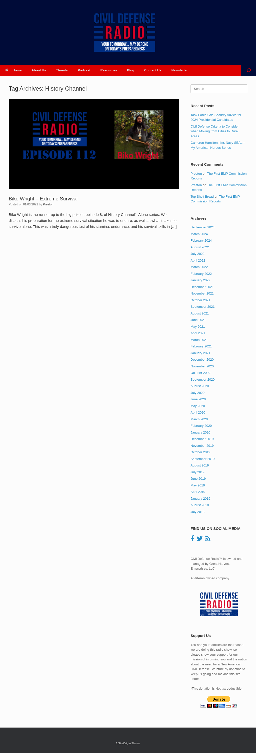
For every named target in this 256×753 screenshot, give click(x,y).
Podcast (84, 70)
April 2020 (197, 412)
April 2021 (197, 333)
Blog (130, 70)
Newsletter (179, 70)
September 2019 (202, 459)
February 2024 (201, 240)
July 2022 (197, 254)
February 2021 (201, 346)
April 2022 (197, 260)
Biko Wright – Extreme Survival (43, 198)
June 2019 (198, 478)
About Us (39, 70)
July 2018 (197, 512)
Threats (62, 70)
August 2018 (199, 505)
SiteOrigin (124, 743)
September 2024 (202, 227)
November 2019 (202, 446)
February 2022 (201, 274)
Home (13, 70)
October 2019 (200, 452)
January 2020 (200, 432)
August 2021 (199, 313)
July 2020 (197, 393)
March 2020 (199, 419)
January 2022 (200, 280)
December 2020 (202, 359)
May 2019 (197, 485)
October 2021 (200, 300)
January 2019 (200, 498)
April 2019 (197, 492)
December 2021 (202, 287)
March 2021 (199, 340)
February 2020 (201, 426)
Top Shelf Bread (202, 196)
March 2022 (199, 267)
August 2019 (199, 465)
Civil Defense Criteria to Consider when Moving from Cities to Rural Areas (214, 131)
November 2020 (202, 366)
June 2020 (198, 399)
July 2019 (197, 472)
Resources (108, 70)
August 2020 (199, 386)
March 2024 (199, 234)
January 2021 (200, 353)
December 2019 (202, 439)
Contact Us (153, 70)
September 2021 (202, 306)
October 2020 (200, 373)
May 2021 (197, 326)
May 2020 (197, 406)
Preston (48, 204)
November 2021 (202, 293)
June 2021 (198, 320)
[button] (248, 70)
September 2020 (202, 379)
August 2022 (199, 247)
